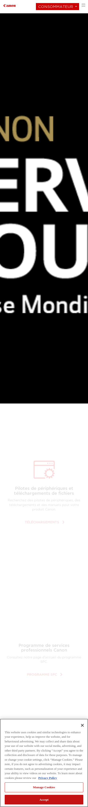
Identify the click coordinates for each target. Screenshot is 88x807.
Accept (44, 799)
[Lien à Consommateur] (9, 5)
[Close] (82, 725)
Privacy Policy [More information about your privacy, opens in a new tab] (47, 778)
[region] (44, 763)
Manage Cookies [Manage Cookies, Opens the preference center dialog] (44, 787)
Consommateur (55, 6)
